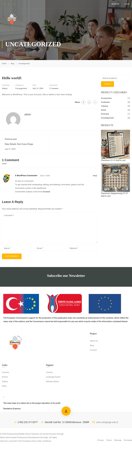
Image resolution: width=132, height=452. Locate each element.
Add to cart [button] (121, 161)
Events (5, 397)
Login (127, 4)
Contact (93, 371)
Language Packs (53, 397)
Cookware (105, 103)
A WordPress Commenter (26, 176)
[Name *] (16, 249)
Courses (5, 393)
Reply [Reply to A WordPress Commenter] (95, 177)
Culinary (104, 107)
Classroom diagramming (111, 194)
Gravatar (46, 193)
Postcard (105, 115)
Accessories (106, 99)
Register (115, 4)
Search (107, 85)
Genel (103, 111)
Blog (12, 65)
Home (4, 65)
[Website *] (82, 249)
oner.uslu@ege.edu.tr (105, 443)
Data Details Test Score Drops (19, 145)
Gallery (5, 402)
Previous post (11, 140)
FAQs (4, 407)
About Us (94, 361)
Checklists (105, 161)
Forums (49, 393)
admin (4, 89)
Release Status (52, 402)
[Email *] (49, 249)
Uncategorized (24, 65)
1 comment (53, 89)
